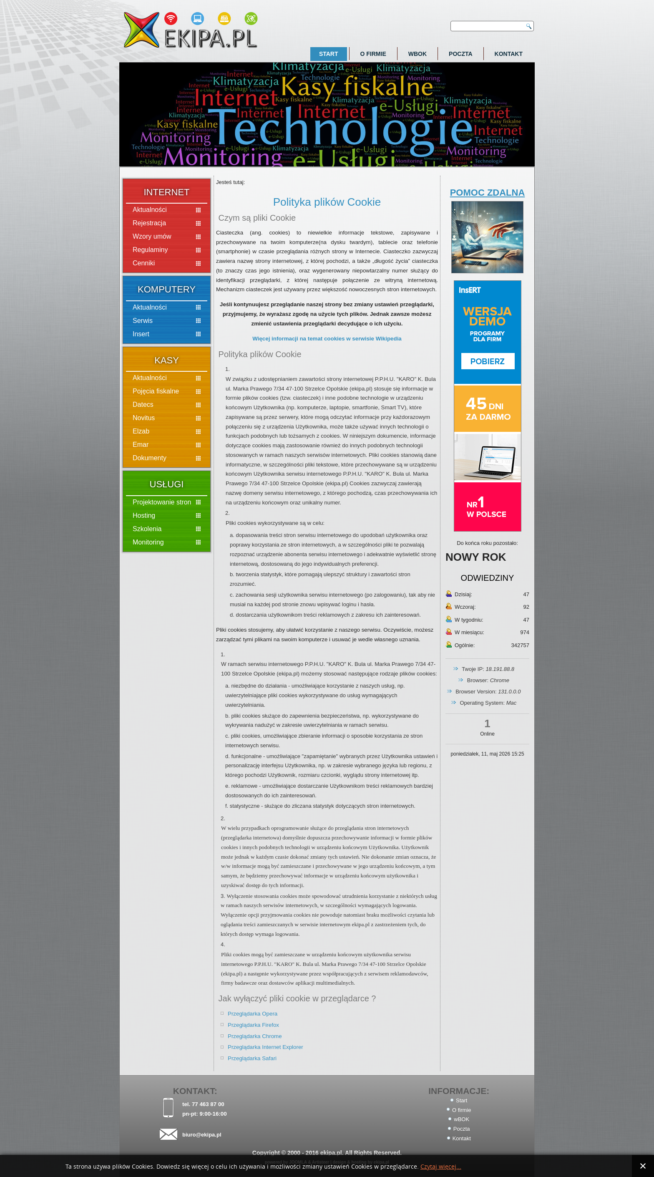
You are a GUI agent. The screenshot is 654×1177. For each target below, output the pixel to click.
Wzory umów (152, 236)
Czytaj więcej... (440, 1166)
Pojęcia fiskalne (156, 391)
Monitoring (148, 542)
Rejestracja (149, 223)
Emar (140, 444)
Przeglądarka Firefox (253, 1025)
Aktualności (150, 209)
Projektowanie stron (162, 502)
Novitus (144, 417)
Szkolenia (147, 528)
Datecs (143, 404)
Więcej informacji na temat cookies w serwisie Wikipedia (327, 338)
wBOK (417, 53)
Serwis (143, 320)
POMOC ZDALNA (487, 192)
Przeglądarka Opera (252, 1014)
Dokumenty (149, 457)
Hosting (144, 515)
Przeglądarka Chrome (255, 1036)
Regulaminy (150, 249)
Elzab (141, 431)
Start (328, 53)
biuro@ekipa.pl (201, 1135)
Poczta (461, 53)
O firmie (373, 53)
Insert (141, 334)
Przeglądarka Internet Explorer (265, 1047)
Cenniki (144, 263)
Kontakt (509, 53)
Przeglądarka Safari (252, 1058)
